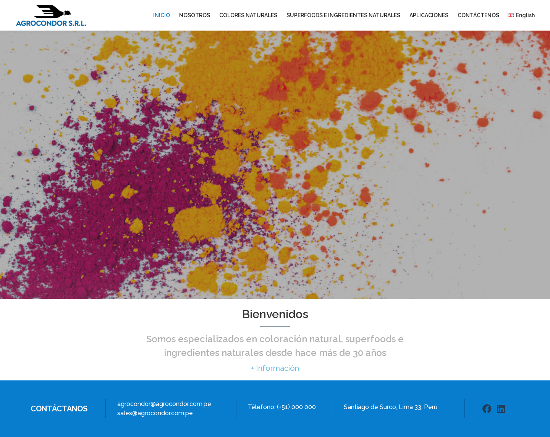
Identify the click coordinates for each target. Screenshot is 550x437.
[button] (275, 368)
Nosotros (194, 15)
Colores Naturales (248, 15)
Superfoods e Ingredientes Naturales (343, 15)
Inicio (161, 15)
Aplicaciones (428, 15)
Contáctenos (478, 15)
